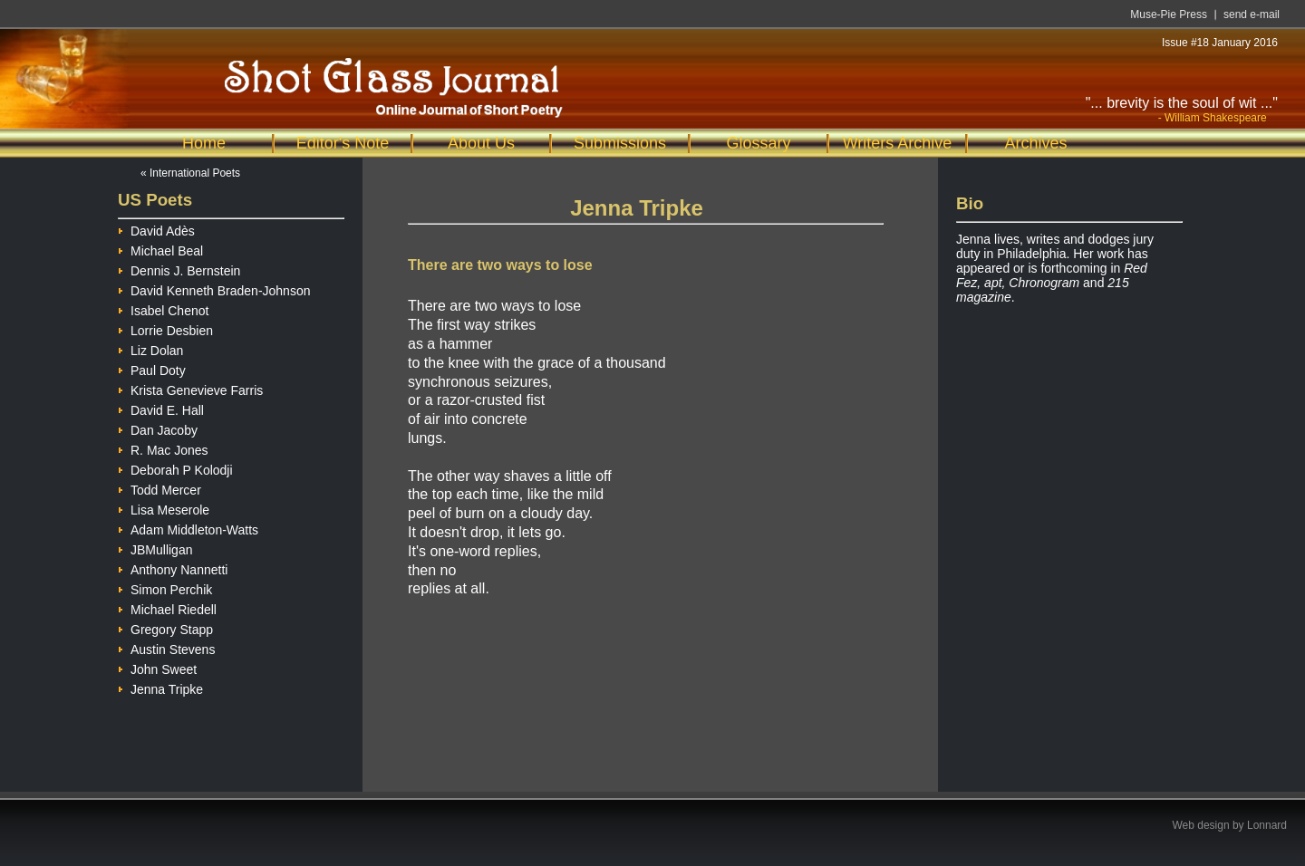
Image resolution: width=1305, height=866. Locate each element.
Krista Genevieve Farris (190, 388)
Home (204, 143)
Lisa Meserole (163, 507)
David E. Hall (161, 408)
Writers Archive (897, 143)
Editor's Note (342, 143)
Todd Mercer (159, 487)
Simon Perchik (165, 587)
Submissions (620, 143)
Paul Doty (152, 368)
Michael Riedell (167, 607)
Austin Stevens (166, 647)
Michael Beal (160, 248)
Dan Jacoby (158, 428)
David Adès (156, 228)
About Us (481, 143)
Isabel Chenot (163, 308)
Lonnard (1267, 825)
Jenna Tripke (160, 687)
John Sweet (157, 667)
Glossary (758, 143)
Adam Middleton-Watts (188, 527)
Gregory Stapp (165, 627)
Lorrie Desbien (165, 328)
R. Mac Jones (163, 447)
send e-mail (1251, 14)
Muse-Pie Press (1168, 14)
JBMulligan (155, 547)
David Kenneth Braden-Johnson (214, 288)
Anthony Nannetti (172, 567)
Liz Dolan (150, 348)
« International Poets (190, 173)
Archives (1035, 143)
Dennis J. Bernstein (179, 268)
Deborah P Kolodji (175, 467)
